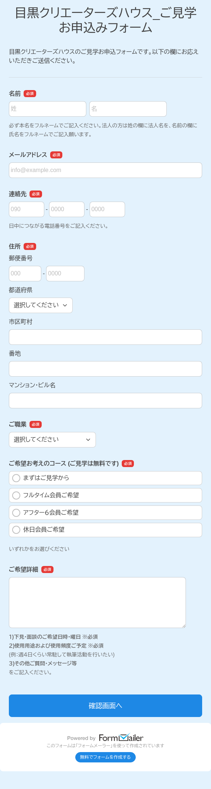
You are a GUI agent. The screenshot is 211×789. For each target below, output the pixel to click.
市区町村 (20, 322)
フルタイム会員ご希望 (45, 495)
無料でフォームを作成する (105, 757)
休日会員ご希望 (38, 530)
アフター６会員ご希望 (45, 513)
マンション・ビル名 (32, 385)
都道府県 (20, 290)
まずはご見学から (40, 478)
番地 (15, 353)
